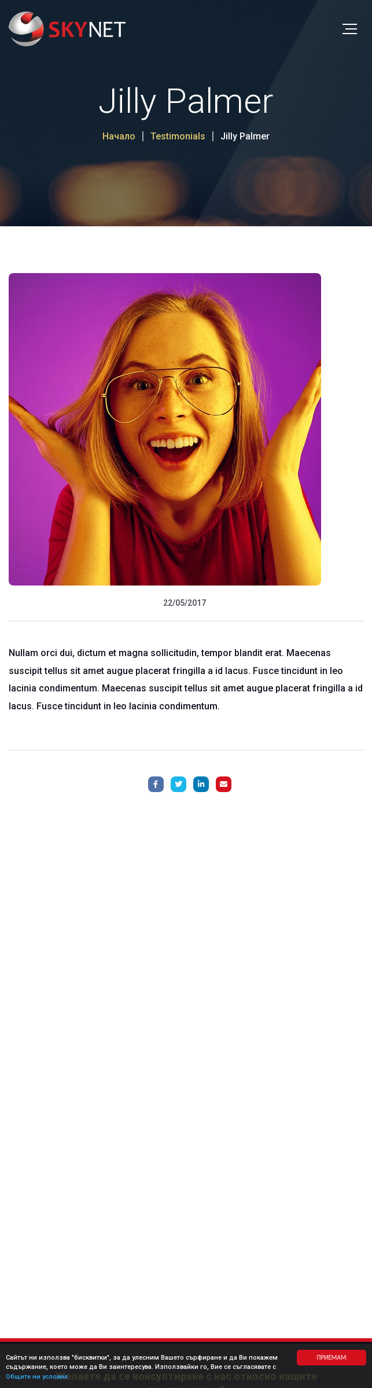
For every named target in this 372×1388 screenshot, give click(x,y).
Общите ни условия (37, 1377)
